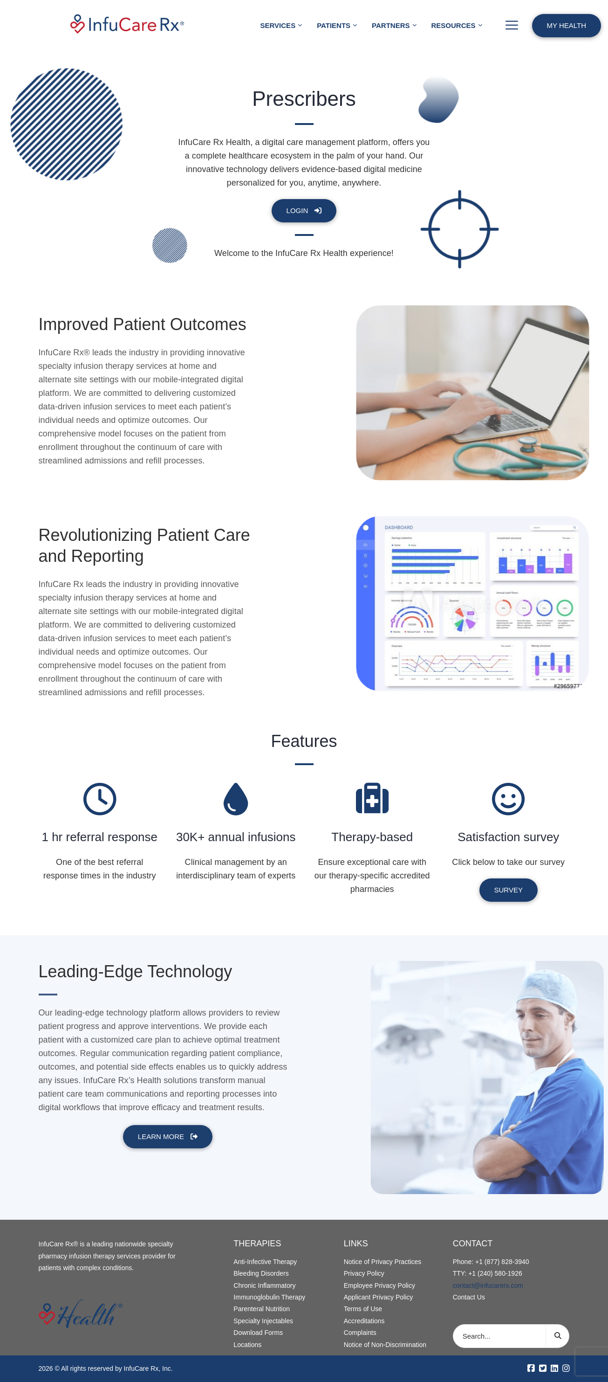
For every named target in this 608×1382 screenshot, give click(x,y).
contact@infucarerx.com (488, 1285)
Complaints (360, 1332)
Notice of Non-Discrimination (385, 1344)
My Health (566, 25)
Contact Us (469, 1297)
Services (278, 25)
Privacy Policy (364, 1273)
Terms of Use (363, 1309)
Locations (247, 1344)
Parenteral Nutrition (261, 1309)
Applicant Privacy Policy (378, 1297)
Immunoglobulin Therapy (269, 1297)
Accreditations (364, 1321)
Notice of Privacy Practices (383, 1261)
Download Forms (258, 1332)
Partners (391, 25)
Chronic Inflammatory (264, 1285)
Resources (453, 25)
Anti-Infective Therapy (265, 1261)
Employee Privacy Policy (379, 1285)
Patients (333, 25)
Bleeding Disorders (260, 1273)
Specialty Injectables (263, 1321)
